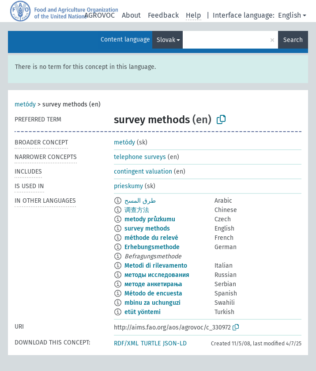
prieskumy (128, 186)
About (131, 15)
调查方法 (136, 210)
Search (293, 40)
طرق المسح (140, 200)
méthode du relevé (151, 238)
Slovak (166, 40)
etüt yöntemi (142, 312)
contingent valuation (143, 171)
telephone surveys (140, 157)
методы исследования (156, 275)
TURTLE (151, 343)
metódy (25, 104)
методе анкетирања (153, 284)
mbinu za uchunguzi (152, 303)
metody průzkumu (149, 219)
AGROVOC (99, 15)
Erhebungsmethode (152, 247)
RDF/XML (126, 343)
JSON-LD (175, 343)
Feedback (163, 15)
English (289, 15)
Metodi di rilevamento (155, 265)
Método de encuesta (153, 293)
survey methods (147, 228)
